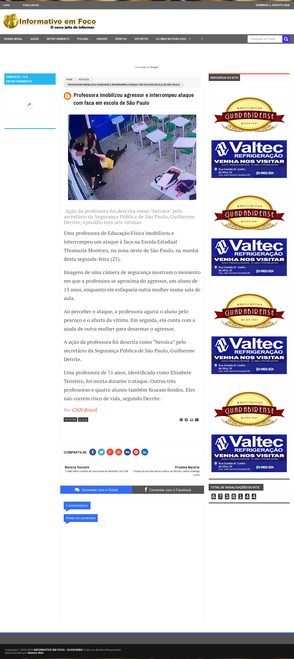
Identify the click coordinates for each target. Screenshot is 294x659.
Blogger (154, 67)
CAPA (6, 5)
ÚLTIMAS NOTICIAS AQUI (171, 39)
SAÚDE (34, 39)
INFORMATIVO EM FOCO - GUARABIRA (58, 649)
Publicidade (31, 5)
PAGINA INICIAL (13, 39)
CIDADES (101, 39)
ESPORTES (141, 39)
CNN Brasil (84, 409)
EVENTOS (121, 39)
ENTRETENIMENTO (58, 39)
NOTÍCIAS (84, 79)
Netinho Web (35, 652)
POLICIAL (83, 39)
